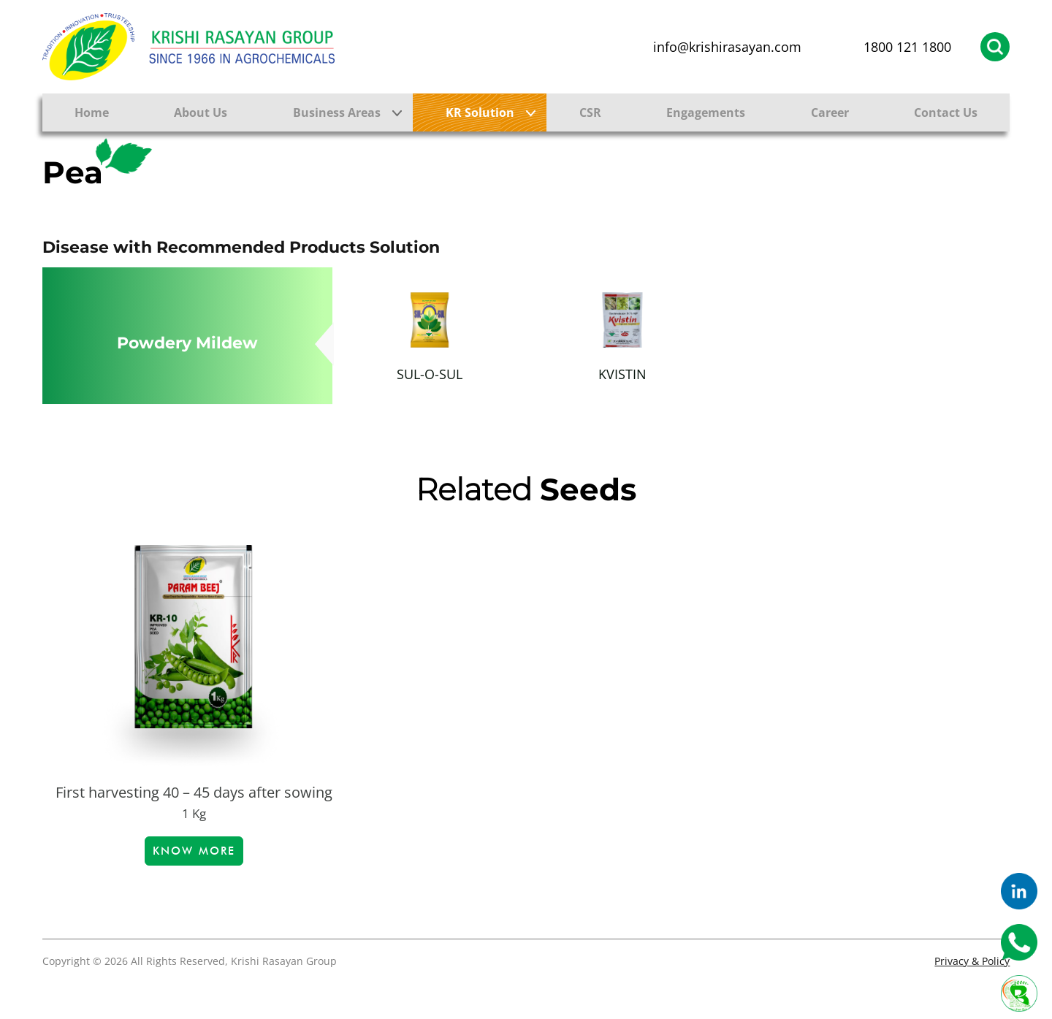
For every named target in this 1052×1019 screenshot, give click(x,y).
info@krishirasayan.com (727, 47)
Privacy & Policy (972, 961)
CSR (590, 112)
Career (830, 112)
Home (92, 112)
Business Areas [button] (337, 112)
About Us (200, 112)
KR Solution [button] (480, 112)
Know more (194, 851)
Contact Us (945, 112)
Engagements (705, 112)
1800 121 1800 (907, 47)
